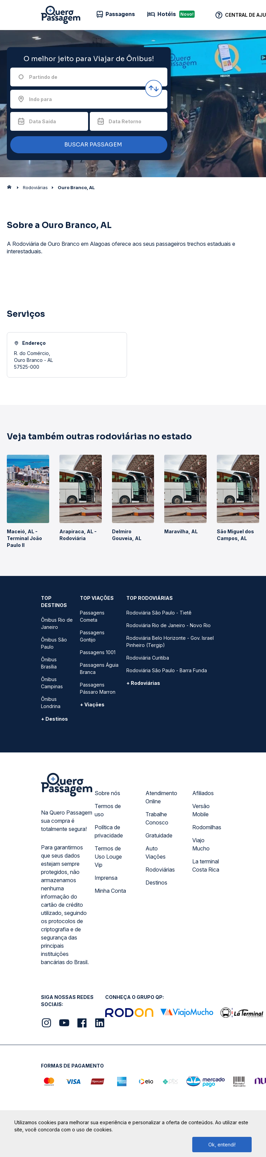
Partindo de (43, 77)
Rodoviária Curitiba (147, 658)
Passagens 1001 (97, 652)
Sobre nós (107, 793)
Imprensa (106, 877)
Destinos (156, 882)
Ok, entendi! (222, 1144)
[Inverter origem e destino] (153, 88)
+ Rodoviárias (143, 683)
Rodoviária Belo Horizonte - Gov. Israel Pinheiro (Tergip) (170, 641)
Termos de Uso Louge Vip (108, 856)
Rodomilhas (206, 827)
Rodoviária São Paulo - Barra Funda (166, 670)
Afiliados (203, 793)
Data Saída (42, 121)
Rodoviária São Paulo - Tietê (159, 613)
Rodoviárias (160, 869)
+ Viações (92, 704)
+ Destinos (54, 719)
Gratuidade (158, 835)
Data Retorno (125, 121)
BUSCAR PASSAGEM (87, 145)
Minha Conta (110, 890)
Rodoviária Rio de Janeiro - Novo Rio (168, 625)
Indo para (40, 99)
